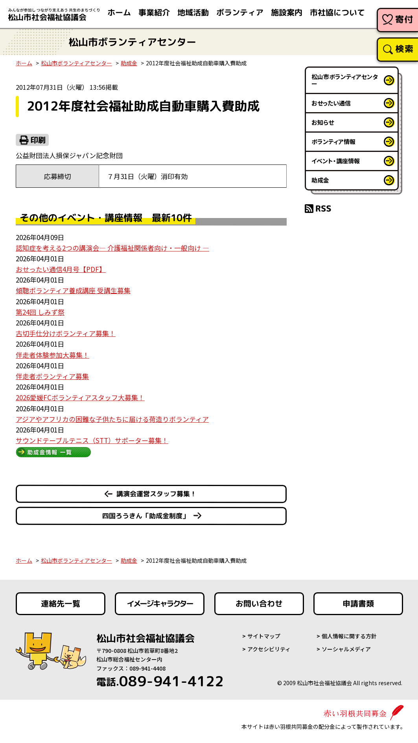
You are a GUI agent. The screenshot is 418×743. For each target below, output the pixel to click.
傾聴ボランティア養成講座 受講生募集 (73, 290)
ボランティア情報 (333, 141)
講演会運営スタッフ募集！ (156, 493)
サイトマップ (263, 636)
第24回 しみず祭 (40, 312)
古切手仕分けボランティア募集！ (66, 333)
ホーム (24, 63)
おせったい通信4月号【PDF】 (61, 269)
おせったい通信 (331, 103)
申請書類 (358, 603)
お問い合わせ (259, 603)
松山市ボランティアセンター (76, 63)
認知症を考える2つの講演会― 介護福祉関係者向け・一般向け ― (112, 248)
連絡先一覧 (60, 603)
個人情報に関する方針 (349, 636)
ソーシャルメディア (346, 649)
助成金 (129, 63)
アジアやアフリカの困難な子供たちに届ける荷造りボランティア (112, 419)
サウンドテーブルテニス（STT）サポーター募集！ (92, 440)
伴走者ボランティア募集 (52, 376)
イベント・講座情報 (335, 161)
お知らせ (322, 122)
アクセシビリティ (269, 649)
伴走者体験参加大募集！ (52, 355)
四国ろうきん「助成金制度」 (145, 515)
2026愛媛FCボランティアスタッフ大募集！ (80, 397)
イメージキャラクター (160, 603)
